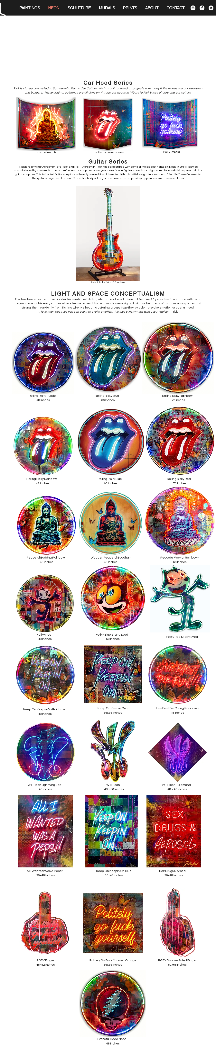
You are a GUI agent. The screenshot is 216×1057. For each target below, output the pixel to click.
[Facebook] (202, 7)
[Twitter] (211, 7)
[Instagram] (193, 7)
